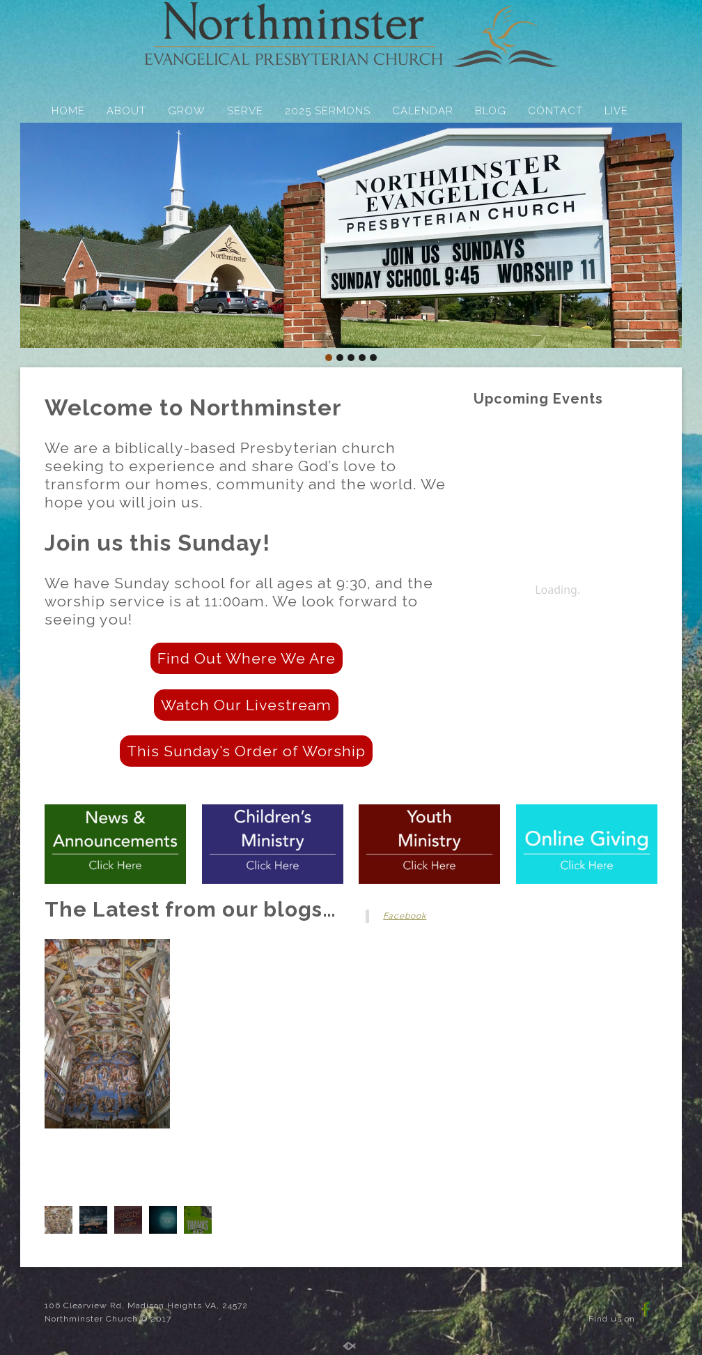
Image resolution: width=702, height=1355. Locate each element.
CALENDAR (422, 111)
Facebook (404, 916)
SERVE (245, 111)
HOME (68, 111)
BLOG (490, 111)
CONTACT (555, 111)
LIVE (616, 111)
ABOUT (126, 111)
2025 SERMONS (327, 111)
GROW (186, 111)
